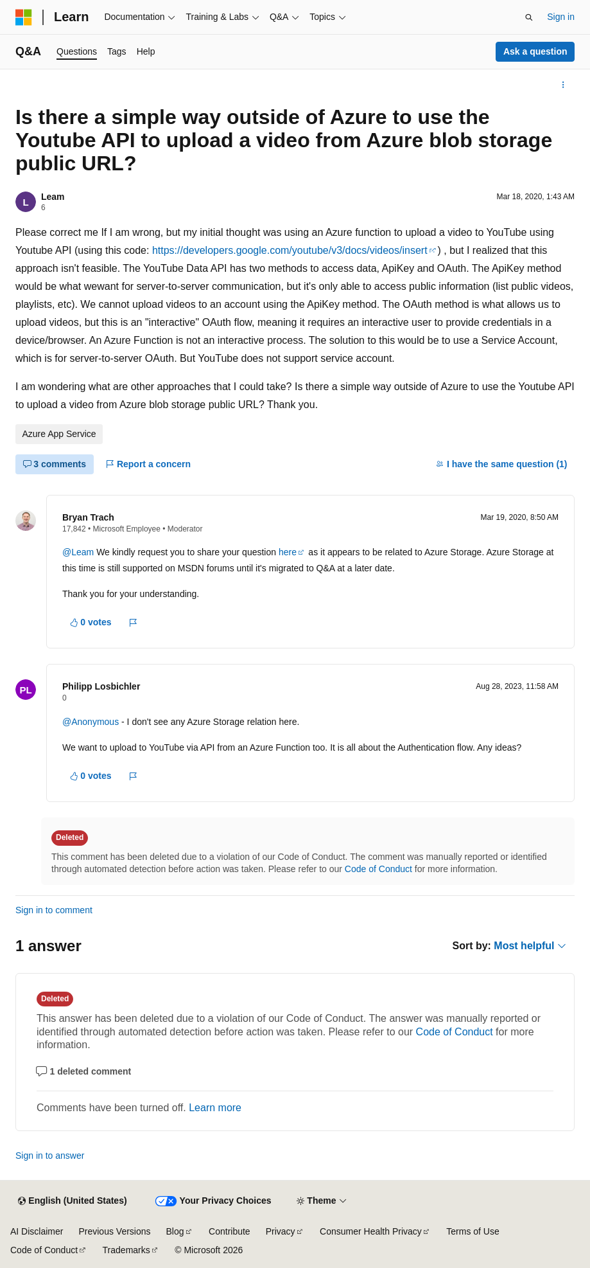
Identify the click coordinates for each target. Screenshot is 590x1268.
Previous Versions (114, 1231)
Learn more (215, 1107)
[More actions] (563, 85)
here (288, 552)
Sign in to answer (49, 1155)
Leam (53, 197)
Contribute (229, 1231)
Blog (175, 1231)
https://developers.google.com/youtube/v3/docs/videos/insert (290, 250)
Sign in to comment (53, 910)
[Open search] (529, 17)
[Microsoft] (23, 17)
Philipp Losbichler (101, 686)
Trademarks (126, 1250)
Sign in (561, 17)
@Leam (79, 552)
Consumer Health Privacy (371, 1231)
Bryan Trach (88, 517)
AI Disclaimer (36, 1231)
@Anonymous (91, 722)
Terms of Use (472, 1231)
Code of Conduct (378, 869)
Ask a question (535, 51)
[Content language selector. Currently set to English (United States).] (72, 1201)
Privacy (280, 1231)
